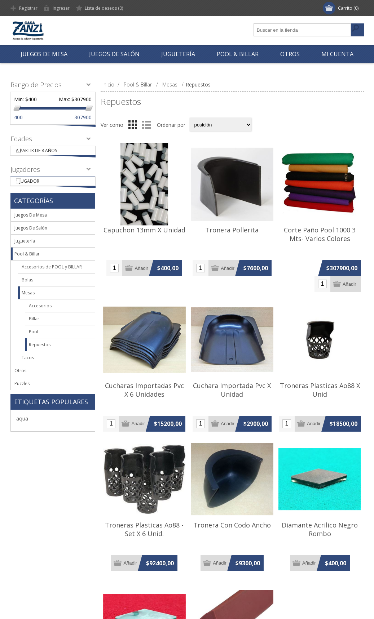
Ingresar (61, 8)
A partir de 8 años (46, 153)
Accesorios (40, 315)
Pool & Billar (27, 263)
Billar (34, 328)
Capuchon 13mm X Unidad (144, 230)
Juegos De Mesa (30, 224)
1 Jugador (37, 188)
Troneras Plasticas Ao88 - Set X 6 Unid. (144, 529)
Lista (146, 124)
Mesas (28, 302)
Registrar (28, 8)
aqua (22, 427)
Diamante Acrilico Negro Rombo (320, 529)
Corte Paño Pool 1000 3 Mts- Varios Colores (320, 234)
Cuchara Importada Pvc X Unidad (232, 389)
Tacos (28, 367)
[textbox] (302, 29)
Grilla (132, 124)
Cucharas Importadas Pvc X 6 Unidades (144, 389)
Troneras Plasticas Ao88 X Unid (320, 389)
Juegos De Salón (30, 237)
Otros (20, 380)
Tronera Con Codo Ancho (232, 525)
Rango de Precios (36, 84)
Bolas (27, 289)
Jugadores (25, 174)
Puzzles (22, 393)
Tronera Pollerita (232, 230)
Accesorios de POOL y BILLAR (52, 276)
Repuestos (39, 354)
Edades (21, 138)
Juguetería (24, 250)
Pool (33, 341)
